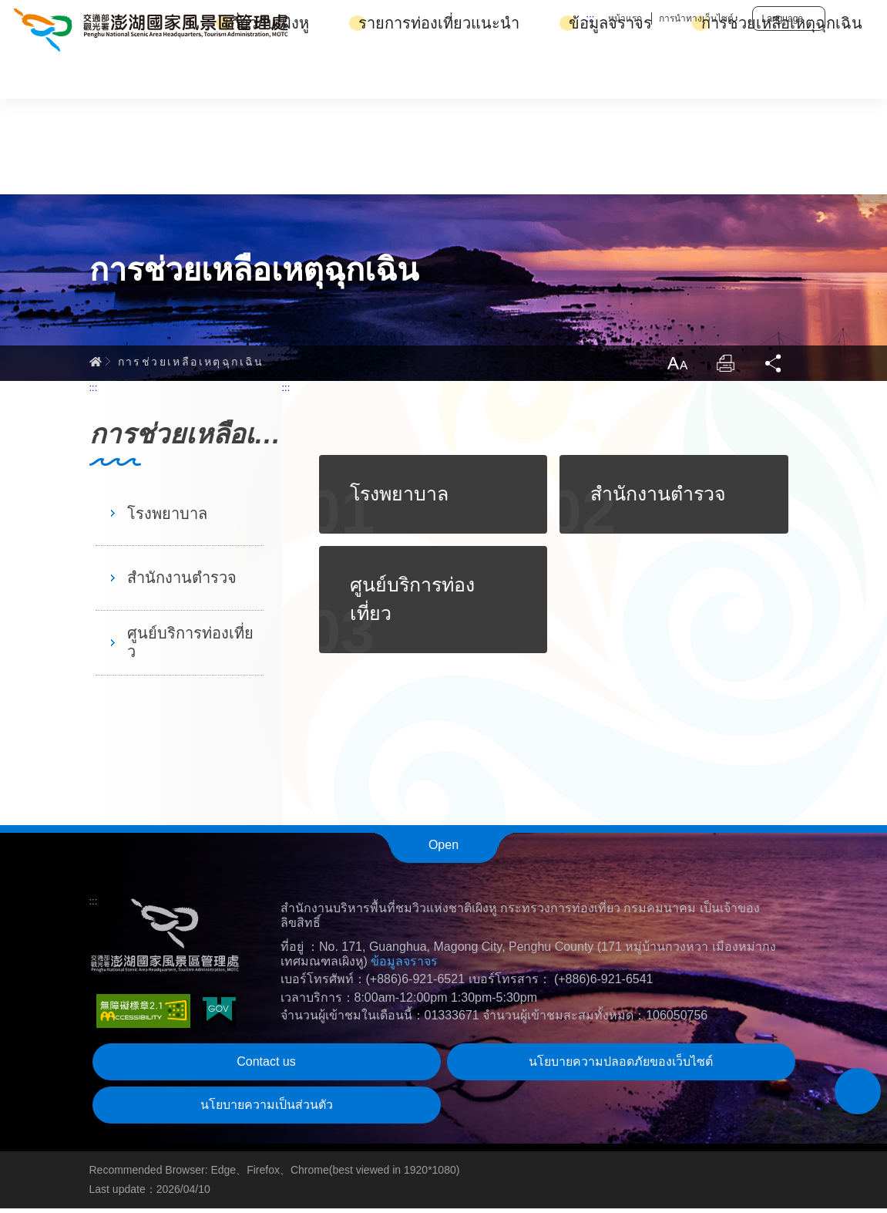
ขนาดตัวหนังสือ (675, 367)
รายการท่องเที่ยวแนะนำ (438, 74)
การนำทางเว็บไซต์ (696, 18)
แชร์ (773, 367)
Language (782, 18)
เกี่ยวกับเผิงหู (267, 74)
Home (95, 364)
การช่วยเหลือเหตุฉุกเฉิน (781, 74)
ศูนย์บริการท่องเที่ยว (190, 647)
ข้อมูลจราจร (610, 74)
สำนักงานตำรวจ (182, 582)
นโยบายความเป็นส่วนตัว (266, 1109)
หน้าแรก (625, 18)
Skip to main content (0, 0)
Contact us (266, 1066)
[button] (858, 1091)
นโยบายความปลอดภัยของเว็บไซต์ (621, 1066)
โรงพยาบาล (167, 517)
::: (590, 18)
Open (443, 849)
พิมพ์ (724, 367)
